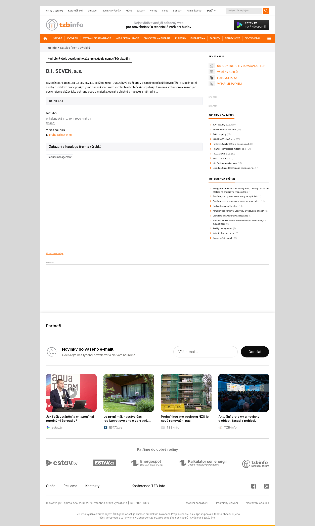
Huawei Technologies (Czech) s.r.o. (229, 149)
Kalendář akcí (75, 10)
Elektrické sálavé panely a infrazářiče (230, 215)
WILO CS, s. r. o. (221, 158)
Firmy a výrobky (54, 10)
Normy (153, 10)
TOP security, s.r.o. (222, 124)
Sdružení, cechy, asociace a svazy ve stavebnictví (236, 201)
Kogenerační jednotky (223, 238)
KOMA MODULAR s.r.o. (224, 139)
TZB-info (51, 47)
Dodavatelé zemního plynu (225, 206)
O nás (50, 486)
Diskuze (92, 10)
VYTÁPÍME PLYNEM (229, 83)
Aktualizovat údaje (54, 253)
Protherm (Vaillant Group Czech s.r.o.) (231, 144)
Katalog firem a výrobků (75, 47)
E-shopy (177, 10)
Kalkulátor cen (194, 10)
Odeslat (255, 352)
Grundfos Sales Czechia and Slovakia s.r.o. (233, 168)
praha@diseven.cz (60, 134)
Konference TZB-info (148, 486)
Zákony (141, 10)
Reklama (70, 486)
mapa (50, 123)
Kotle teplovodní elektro (224, 233)
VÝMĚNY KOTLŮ (227, 72)
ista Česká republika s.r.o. (225, 163)
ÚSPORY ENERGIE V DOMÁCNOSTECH (241, 65)
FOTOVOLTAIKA (227, 78)
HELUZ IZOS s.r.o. (222, 153)
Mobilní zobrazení (197, 502)
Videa (165, 10)
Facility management (60, 156)
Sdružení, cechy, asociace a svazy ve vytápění (235, 196)
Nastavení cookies (257, 502)
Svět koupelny (219, 134)
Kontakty (92, 486)
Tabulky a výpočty (111, 10)
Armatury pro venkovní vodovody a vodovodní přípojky (238, 211)
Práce (129, 10)
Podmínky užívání (227, 502)
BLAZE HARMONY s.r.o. (224, 129)
